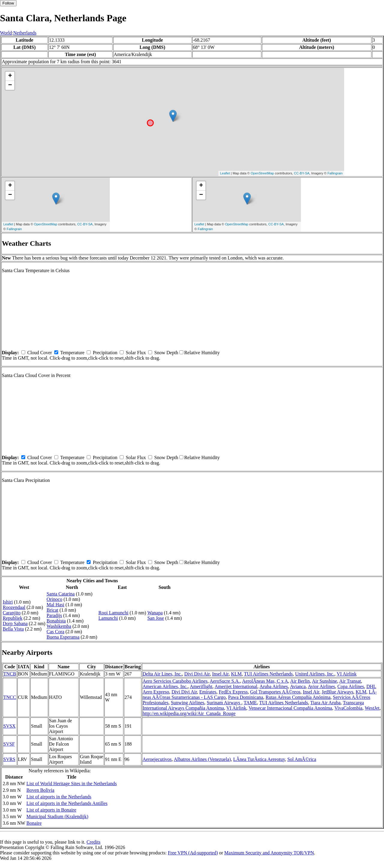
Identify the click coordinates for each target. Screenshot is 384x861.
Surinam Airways (224, 702)
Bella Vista (13, 628)
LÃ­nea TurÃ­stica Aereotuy (259, 759)
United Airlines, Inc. (314, 673)
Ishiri (8, 601)
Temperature (72, 352)
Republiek (12, 618)
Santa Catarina (60, 593)
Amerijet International (235, 686)
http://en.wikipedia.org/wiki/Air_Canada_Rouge (189, 713)
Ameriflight (201, 686)
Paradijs (54, 615)
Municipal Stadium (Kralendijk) (57, 816)
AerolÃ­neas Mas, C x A (265, 681)
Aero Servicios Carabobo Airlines (174, 681)
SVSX (9, 726)
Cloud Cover (39, 352)
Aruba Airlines (274, 686)
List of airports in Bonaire (51, 809)
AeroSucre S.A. (225, 681)
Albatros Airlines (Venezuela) (202, 759)
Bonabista (56, 620)
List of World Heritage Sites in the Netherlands (71, 783)
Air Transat (350, 681)
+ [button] (10, 76)
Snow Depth (166, 352)
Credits (93, 842)
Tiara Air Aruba (325, 702)
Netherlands (24, 32)
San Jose (155, 618)
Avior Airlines (321, 686)
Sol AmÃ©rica (301, 759)
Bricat (52, 610)
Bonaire (34, 823)
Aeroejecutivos (157, 759)
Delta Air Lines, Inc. (162, 673)
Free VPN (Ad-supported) (193, 852)
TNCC (9, 697)
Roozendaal (14, 607)
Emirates (207, 691)
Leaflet (225, 173)
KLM (236, 673)
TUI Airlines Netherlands (268, 673)
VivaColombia (348, 708)
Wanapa (155, 612)
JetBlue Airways (337, 691)
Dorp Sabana (15, 623)
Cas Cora (55, 631)
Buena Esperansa (63, 637)
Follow (8, 3)
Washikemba (58, 626)
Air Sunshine (324, 681)
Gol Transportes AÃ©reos (275, 691)
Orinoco (54, 599)
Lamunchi (108, 618)
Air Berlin (300, 681)
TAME (250, 702)
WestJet (372, 708)
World (6, 32)
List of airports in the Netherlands (58, 796)
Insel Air (220, 673)
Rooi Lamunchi (113, 612)
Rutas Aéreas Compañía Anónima (298, 697)
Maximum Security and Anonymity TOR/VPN (269, 852)
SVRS (9, 759)
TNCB (9, 673)
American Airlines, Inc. (165, 686)
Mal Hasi (55, 604)
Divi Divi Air (197, 673)
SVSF (9, 744)
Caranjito (12, 612)
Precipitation (105, 352)
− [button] (10, 85)
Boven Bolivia (40, 790)
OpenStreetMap (262, 173)
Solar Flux (136, 352)
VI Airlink (346, 673)
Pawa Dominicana (245, 697)
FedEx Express (233, 691)
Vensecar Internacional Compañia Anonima (290, 708)
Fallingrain (335, 173)
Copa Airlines (351, 686)
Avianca (298, 686)
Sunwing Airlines (187, 702)
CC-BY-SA (302, 173)
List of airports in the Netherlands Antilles (66, 803)
